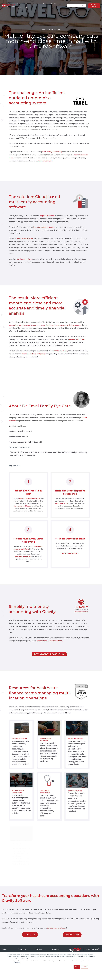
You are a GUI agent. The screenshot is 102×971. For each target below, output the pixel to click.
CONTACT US (30, 935)
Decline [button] (84, 966)
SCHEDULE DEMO (72, 935)
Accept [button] (76, 966)
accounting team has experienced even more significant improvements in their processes (45, 325)
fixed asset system (24, 259)
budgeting (41, 354)
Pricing (19, 7)
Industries (28, 4)
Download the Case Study (49, 654)
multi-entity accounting (52, 152)
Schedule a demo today (56, 928)
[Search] (76, 5)
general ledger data (77, 339)
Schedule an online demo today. (50, 641)
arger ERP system (47, 215)
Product (19, 4)
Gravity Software (45, 161)
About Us (54, 4)
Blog (25, 7)
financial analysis (29, 354)
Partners (45, 4)
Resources (37, 4)
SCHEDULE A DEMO (94, 5)
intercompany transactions (44, 227)
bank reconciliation (25, 238)
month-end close (60, 351)
